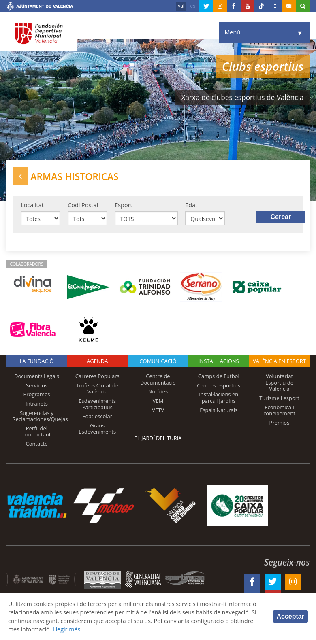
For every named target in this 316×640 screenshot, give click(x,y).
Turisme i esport (279, 398)
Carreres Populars (97, 377)
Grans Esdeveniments (97, 429)
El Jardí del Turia (158, 438)
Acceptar (290, 616)
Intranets (37, 404)
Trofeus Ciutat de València (97, 389)
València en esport (279, 362)
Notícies (158, 392)
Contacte (36, 444)
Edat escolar (97, 417)
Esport (123, 205)
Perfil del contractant (37, 432)
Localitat (32, 205)
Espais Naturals (218, 410)
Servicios (36, 386)
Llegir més (132, 629)
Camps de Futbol (218, 377)
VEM (158, 401)
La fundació (36, 362)
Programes (36, 395)
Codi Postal (83, 205)
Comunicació (157, 362)
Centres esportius (218, 386)
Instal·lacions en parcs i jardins (218, 398)
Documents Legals (36, 377)
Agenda (97, 362)
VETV (158, 410)
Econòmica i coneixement (279, 411)
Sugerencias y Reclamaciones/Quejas (40, 416)
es (193, 6)
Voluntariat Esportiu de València (279, 383)
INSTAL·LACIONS (219, 362)
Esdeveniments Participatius (97, 405)
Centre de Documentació (158, 380)
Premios (279, 423)
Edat (191, 205)
